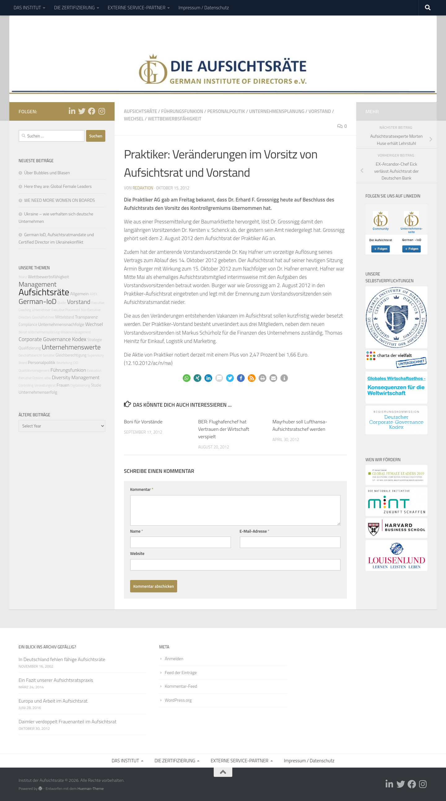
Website (137, 553)
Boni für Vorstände (143, 421)
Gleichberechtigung (71, 355)
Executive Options (31, 377)
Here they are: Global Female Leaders (58, 186)
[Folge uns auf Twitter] (81, 111)
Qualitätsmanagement (34, 370)
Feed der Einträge (181, 672)
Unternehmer (41, 309)
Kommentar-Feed (181, 686)
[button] (186, 378)
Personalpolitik (226, 111)
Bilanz (23, 277)
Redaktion (143, 188)
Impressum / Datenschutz (203, 7)
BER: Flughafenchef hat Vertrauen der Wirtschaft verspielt (223, 429)
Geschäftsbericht (30, 355)
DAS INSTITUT (27, 7)
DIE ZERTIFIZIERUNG (74, 7)
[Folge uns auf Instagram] (101, 111)
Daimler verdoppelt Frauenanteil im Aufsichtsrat (67, 721)
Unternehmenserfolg (38, 392)
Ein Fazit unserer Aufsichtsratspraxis (56, 680)
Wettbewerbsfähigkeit (174, 118)
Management (37, 284)
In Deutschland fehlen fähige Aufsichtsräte (62, 659)
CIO (75, 362)
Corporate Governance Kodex (52, 339)
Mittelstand (64, 317)
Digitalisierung (80, 385)
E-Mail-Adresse (254, 531)
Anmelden (174, 658)
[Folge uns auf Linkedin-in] (72, 111)
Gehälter (49, 355)
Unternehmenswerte (71, 347)
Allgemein (79, 293)
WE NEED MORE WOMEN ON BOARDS (59, 200)
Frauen (62, 385)
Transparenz (86, 317)
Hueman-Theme (90, 788)
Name (136, 531)
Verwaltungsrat (44, 385)
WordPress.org (178, 700)
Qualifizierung (30, 348)
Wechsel (134, 118)
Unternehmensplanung (276, 111)
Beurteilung (64, 362)
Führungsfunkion (182, 111)
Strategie (94, 340)
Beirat (23, 332)
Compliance (28, 324)
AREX (93, 294)
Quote (62, 302)
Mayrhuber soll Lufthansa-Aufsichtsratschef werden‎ (300, 425)
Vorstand (319, 111)
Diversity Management (75, 377)
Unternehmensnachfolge (61, 324)
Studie (96, 385)
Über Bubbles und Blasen (47, 172)
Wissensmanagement (75, 332)
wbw (47, 377)
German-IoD (38, 301)
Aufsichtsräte (140, 111)
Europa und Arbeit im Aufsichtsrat (53, 700)
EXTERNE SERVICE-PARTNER (136, 7)
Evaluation (94, 370)
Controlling (26, 385)
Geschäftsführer (43, 317)
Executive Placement (65, 309)
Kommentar (141, 489)
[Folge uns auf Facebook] (91, 111)
